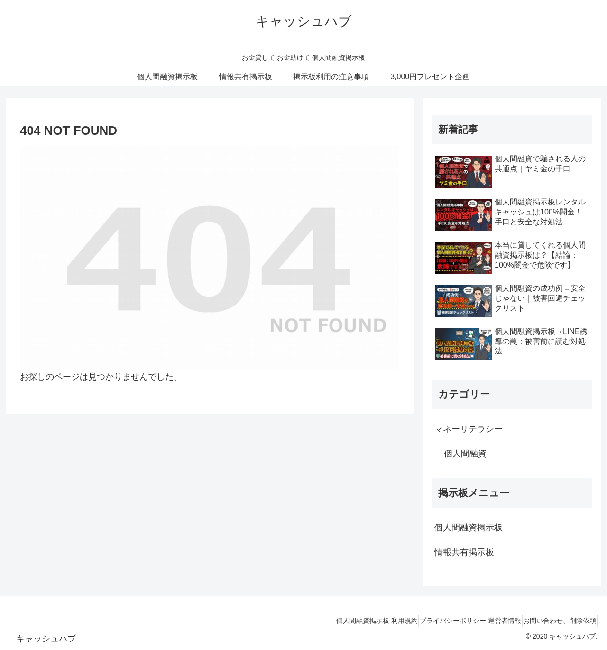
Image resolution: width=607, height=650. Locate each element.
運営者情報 (492, 620)
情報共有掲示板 (464, 552)
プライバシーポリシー (433, 620)
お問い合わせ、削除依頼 (555, 620)
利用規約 (376, 620)
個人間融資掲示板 (468, 527)
